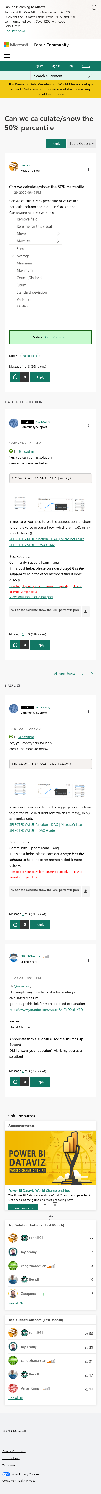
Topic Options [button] (80, 143)
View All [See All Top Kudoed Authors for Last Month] (15, 1398)
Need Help (30, 355)
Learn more (55, 94)
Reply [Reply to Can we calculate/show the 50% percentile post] (40, 377)
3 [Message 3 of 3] (23, 634)
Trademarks (10, 1466)
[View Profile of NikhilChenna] (30, 956)
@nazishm (26, 451)
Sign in (56, 66)
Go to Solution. (56, 337)
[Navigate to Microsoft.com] (16, 44)
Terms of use (11, 1458)
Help (70, 66)
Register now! (15, 31)
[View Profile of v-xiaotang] (42, 421)
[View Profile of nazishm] (26, 164)
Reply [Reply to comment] (40, 645)
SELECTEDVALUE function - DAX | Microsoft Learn (46, 539)
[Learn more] (23, 1209)
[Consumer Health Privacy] (50, 1481)
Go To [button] (86, 66)
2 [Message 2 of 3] (23, 1071)
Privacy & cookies (14, 1451)
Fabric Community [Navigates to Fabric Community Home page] (51, 44)
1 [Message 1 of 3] (23, 366)
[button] (56, 143)
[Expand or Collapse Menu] (6, 56)
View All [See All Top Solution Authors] (15, 1303)
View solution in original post (31, 597)
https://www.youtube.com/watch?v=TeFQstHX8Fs (46, 1010)
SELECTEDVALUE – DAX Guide (32, 545)
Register (39, 66)
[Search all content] (63, 75)
